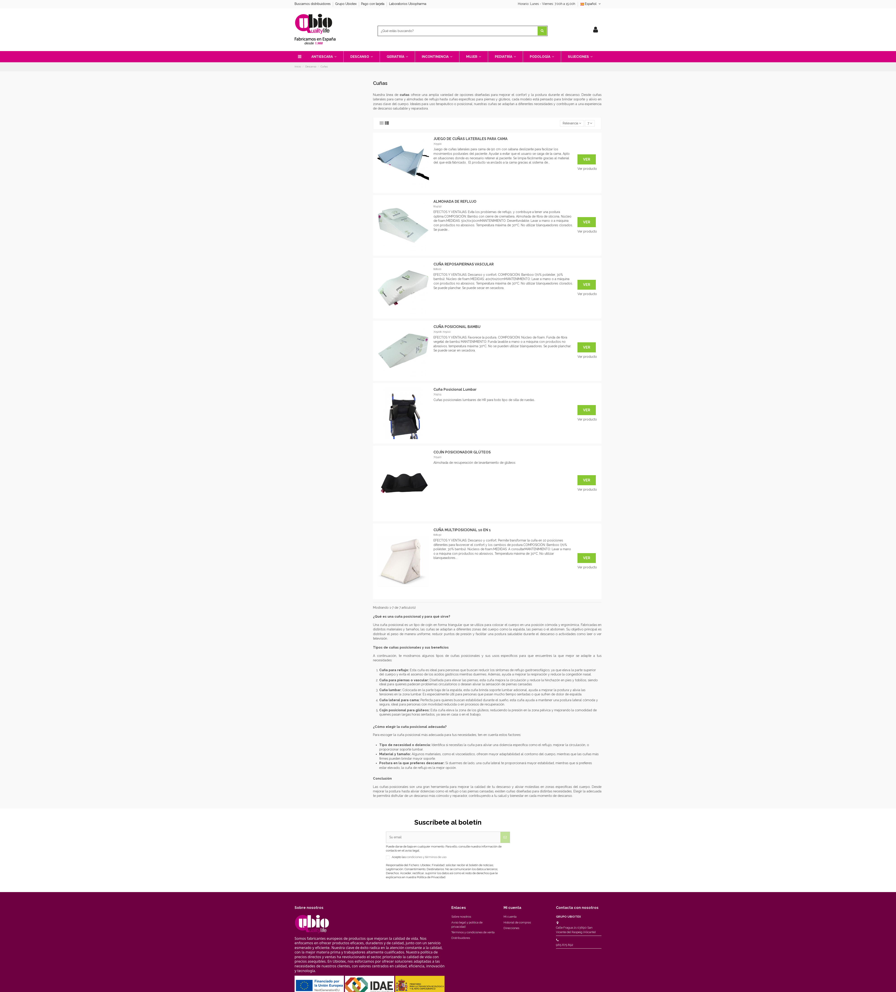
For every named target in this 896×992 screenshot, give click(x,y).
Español (590, 4)
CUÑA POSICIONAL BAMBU (456, 327)
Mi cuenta (510, 916)
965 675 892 (564, 945)
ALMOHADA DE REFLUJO (454, 201)
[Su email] (443, 837)
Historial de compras (517, 922)
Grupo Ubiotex (346, 4)
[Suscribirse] (505, 837)
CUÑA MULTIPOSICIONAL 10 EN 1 (462, 530)
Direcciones (511, 928)
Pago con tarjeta (373, 4)
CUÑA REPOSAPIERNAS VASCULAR (463, 264)
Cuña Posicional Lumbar (455, 389)
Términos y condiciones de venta (473, 932)
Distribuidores (460, 938)
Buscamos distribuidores (313, 4)
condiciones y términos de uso (426, 857)
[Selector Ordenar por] (572, 123)
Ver (586, 159)
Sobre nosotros (461, 916)
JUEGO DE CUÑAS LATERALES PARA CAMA (470, 139)
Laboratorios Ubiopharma (407, 4)
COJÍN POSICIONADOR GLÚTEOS (462, 452)
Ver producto (587, 168)
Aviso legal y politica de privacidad (466, 925)
